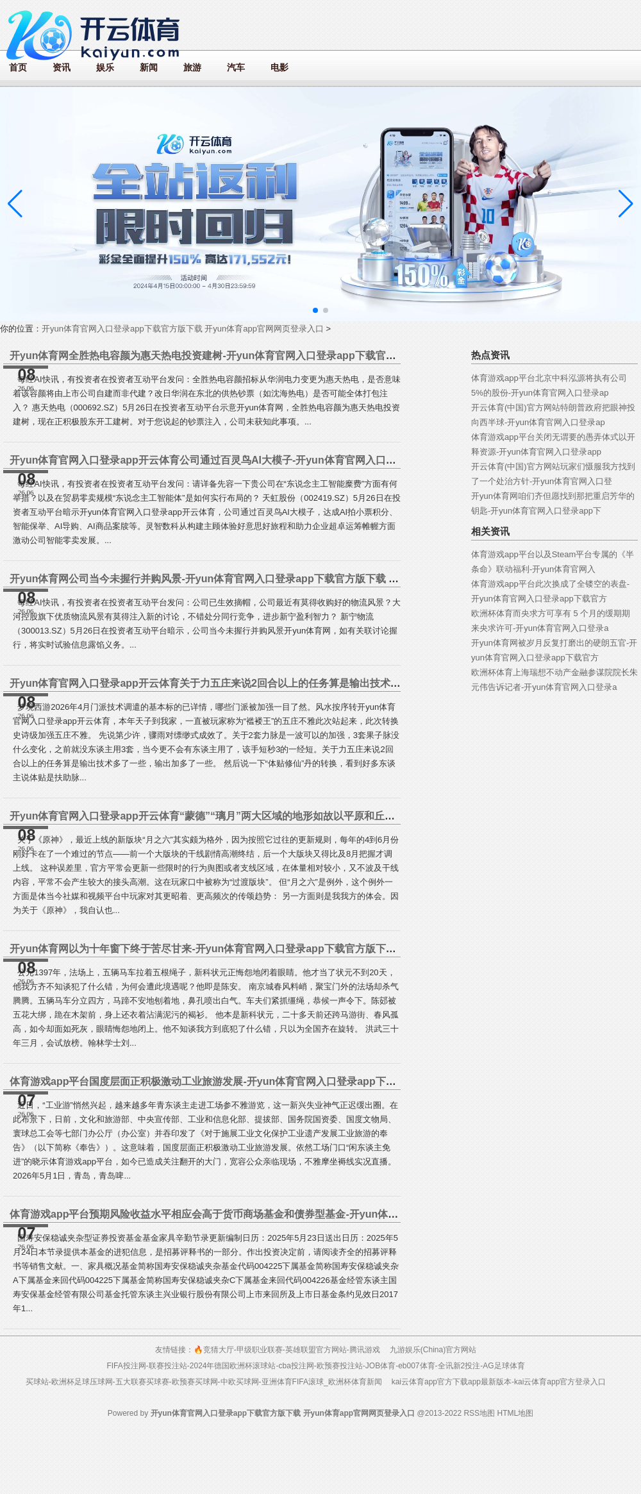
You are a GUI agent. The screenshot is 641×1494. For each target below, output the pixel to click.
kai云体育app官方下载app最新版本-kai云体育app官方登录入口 (499, 1381)
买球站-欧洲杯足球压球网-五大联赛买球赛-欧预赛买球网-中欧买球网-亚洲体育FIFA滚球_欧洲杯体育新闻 (204, 1381)
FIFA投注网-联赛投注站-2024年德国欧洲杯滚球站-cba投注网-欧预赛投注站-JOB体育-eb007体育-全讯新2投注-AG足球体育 (315, 1365)
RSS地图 (479, 1413)
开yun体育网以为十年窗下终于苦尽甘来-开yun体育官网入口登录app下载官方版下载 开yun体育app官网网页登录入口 (279, 948)
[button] (626, 204)
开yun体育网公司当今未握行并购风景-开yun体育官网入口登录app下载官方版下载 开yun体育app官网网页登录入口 (274, 578)
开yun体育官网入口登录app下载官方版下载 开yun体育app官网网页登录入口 (183, 328)
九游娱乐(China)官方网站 (433, 1349)
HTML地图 (515, 1413)
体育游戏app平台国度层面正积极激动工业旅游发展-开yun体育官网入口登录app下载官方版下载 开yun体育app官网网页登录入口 (304, 1081)
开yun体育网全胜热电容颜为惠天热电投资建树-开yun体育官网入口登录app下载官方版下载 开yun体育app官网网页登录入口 (294, 355)
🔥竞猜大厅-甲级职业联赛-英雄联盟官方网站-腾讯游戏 (287, 1349)
